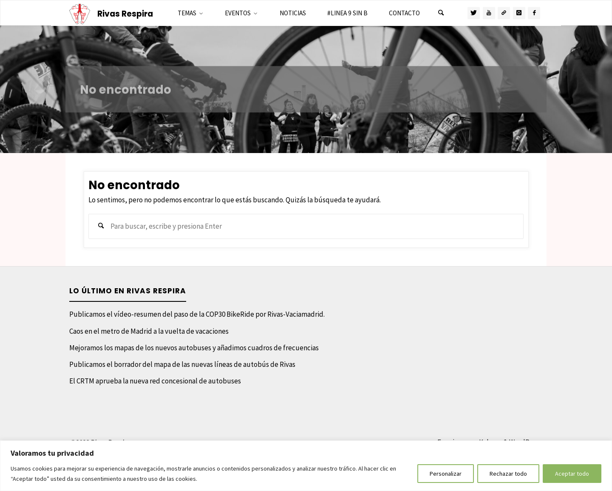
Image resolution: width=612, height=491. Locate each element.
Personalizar (446, 473)
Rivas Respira (125, 14)
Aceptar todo (572, 473)
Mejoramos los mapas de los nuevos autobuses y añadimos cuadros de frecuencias (194, 347)
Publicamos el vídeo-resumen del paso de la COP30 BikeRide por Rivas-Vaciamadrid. (197, 314)
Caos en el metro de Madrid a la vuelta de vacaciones (149, 331)
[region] (306, 465)
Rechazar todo (508, 473)
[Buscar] (441, 13)
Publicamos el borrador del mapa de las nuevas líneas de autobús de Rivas (182, 364)
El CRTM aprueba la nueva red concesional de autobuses (155, 381)
